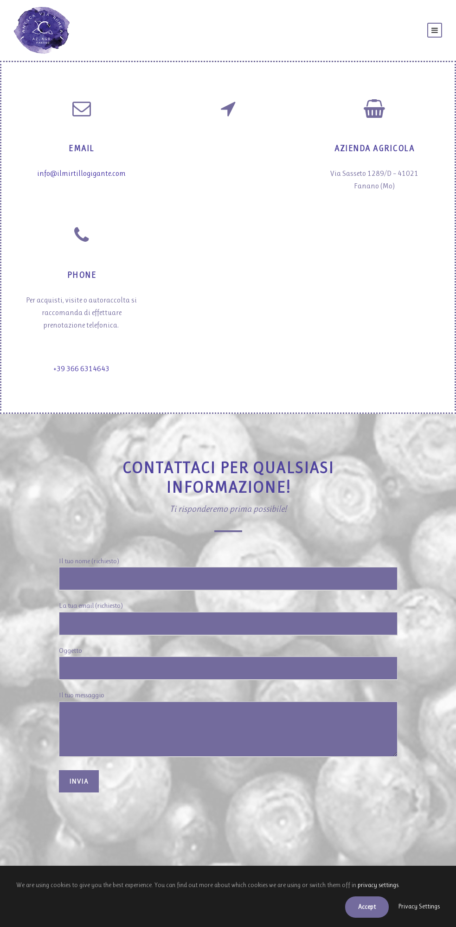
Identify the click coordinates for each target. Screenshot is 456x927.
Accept (360, 906)
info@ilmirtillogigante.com (81, 173)
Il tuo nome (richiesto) (228, 574)
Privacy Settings (416, 906)
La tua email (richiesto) (228, 618)
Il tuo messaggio (228, 724)
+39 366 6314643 (81, 371)
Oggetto (228, 662)
